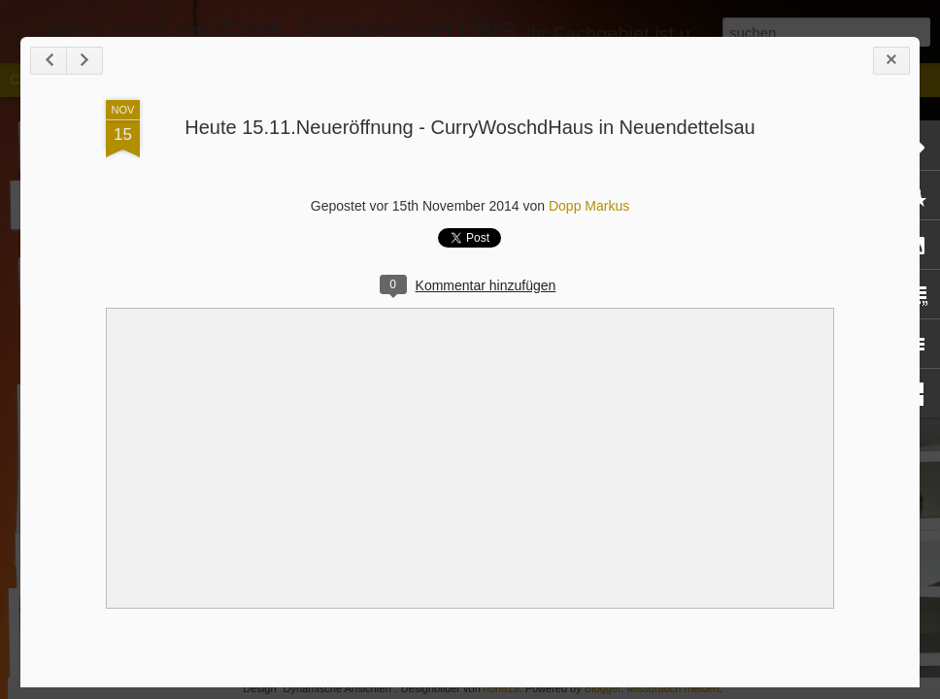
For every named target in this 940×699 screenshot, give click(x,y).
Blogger (603, 688)
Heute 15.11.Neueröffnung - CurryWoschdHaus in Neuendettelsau (470, 127)
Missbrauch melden (672, 688)
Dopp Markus (589, 206)
